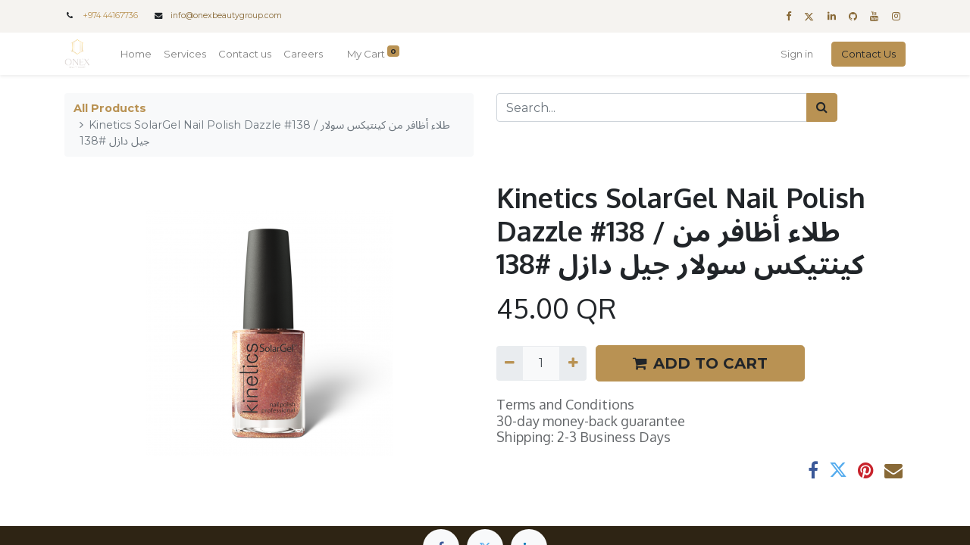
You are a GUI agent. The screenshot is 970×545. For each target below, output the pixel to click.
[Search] (821, 107)
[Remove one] (509, 363)
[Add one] (572, 363)
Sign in (797, 54)
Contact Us (868, 54)
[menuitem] (136, 54)
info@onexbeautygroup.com (226, 15)
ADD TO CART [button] (700, 363)
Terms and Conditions (565, 404)
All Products (110, 108)
